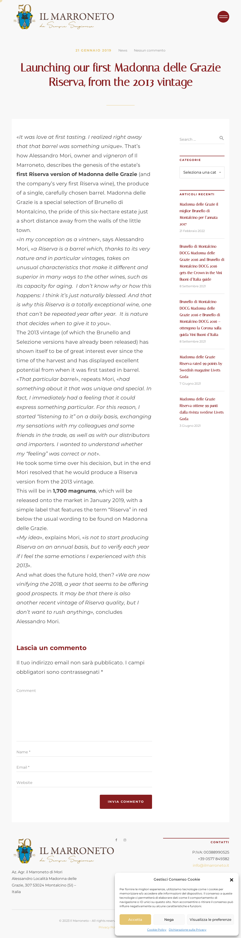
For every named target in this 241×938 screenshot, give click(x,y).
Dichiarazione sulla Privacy (187, 929)
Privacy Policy (109, 927)
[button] (231, 879)
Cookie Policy (156, 929)
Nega (169, 919)
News (122, 50)
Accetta (135, 919)
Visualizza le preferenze (210, 919)
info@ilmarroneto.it (211, 865)
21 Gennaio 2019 (94, 50)
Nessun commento (149, 50)
